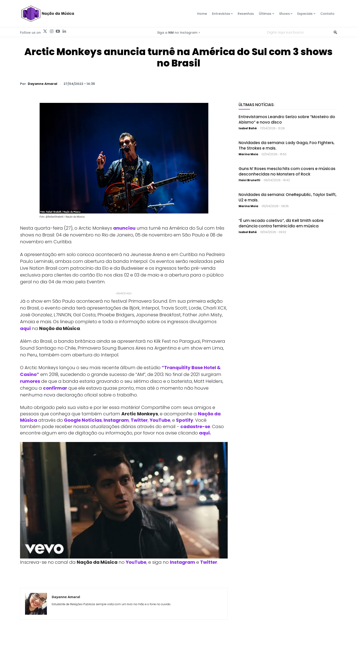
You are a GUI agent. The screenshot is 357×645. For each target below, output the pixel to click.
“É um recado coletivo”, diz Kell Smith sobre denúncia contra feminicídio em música (281, 223)
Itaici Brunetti (249, 180)
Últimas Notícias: (256, 104)
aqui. (205, 433)
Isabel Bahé (248, 128)
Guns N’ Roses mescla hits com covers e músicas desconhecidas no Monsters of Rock (287, 171)
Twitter (139, 420)
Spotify (184, 420)
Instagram (116, 420)
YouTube (160, 420)
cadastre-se (195, 426)
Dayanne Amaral (42, 83)
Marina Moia (248, 154)
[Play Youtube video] (124, 500)
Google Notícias (83, 420)
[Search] (335, 32)
